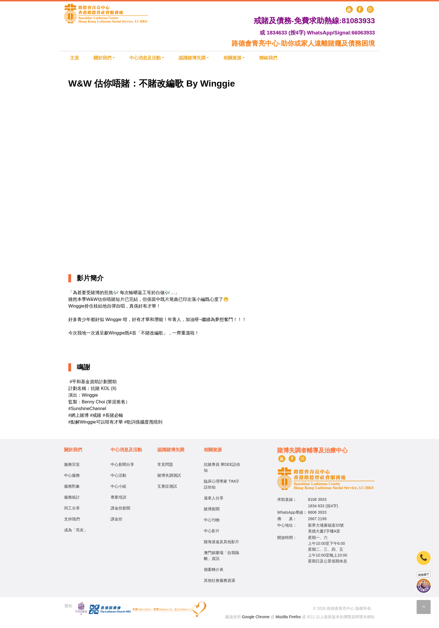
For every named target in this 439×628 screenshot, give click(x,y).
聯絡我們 (268, 57)
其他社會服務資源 (219, 580)
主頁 (74, 57)
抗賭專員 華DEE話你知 (222, 467)
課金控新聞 (120, 508)
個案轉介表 (213, 569)
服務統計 (72, 497)
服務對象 (72, 486)
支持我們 (72, 519)
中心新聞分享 (122, 464)
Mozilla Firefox (288, 617)
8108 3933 (317, 499)
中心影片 (212, 531)
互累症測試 (167, 486)
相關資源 (232, 57)
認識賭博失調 (192, 57)
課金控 (116, 519)
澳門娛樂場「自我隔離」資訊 (221, 555)
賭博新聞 (212, 509)
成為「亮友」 (76, 530)
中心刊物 (212, 520)
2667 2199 (317, 519)
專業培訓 (118, 497)
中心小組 (118, 486)
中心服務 (72, 475)
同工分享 (72, 508)
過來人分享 (213, 498)
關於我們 (102, 57)
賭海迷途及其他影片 (221, 541)
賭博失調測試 (169, 475)
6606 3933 (317, 512)
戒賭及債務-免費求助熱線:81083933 (314, 21)
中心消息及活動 (145, 57)
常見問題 (165, 464)
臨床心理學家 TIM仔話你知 (221, 484)
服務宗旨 (72, 464)
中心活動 (118, 475)
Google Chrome (256, 617)
